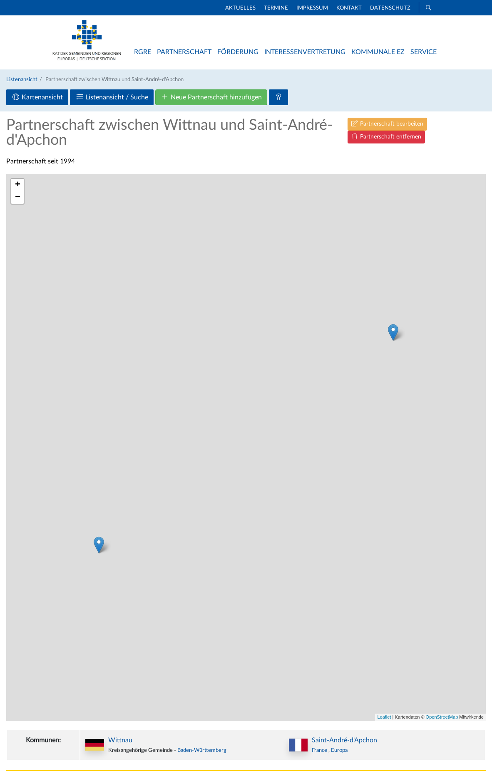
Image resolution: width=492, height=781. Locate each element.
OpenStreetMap (442, 716)
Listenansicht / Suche (111, 97)
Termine (276, 8)
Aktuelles (240, 8)
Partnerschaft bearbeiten (387, 124)
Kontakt (349, 8)
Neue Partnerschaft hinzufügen (211, 97)
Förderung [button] (237, 52)
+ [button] (17, 185)
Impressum (312, 8)
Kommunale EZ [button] (378, 52)
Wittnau (120, 740)
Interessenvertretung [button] (304, 52)
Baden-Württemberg (201, 750)
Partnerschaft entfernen (386, 136)
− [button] (17, 197)
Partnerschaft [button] (184, 52)
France (320, 750)
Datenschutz (390, 8)
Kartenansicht (37, 97)
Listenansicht (21, 79)
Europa (339, 750)
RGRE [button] (142, 52)
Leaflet (384, 716)
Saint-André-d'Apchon (344, 740)
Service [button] (423, 52)
